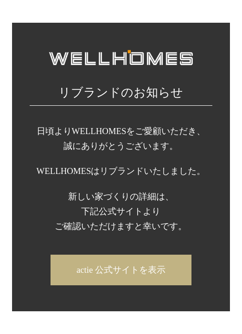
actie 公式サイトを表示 (121, 270)
